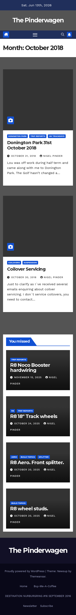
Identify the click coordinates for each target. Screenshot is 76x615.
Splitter (44, 457)
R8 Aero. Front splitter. (37, 462)
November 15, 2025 (28, 377)
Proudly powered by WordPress (25, 571)
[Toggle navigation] (35, 35)
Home (23, 586)
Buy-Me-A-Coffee (45, 586)
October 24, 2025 (27, 423)
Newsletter (30, 605)
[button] (62, 34)
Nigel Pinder (51, 156)
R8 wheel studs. (29, 509)
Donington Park (17, 136)
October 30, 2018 (24, 277)
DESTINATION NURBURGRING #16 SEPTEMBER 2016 (38, 596)
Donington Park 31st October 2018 (29, 145)
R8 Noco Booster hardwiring (30, 367)
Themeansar (37, 576)
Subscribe (46, 605)
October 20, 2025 (27, 469)
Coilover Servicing (26, 269)
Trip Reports (37, 136)
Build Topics (28, 457)
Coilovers (14, 262)
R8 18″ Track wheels (33, 416)
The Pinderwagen (38, 20)
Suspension (30, 262)
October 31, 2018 (24, 156)
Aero (14, 457)
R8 (12, 411)
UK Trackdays (56, 136)
